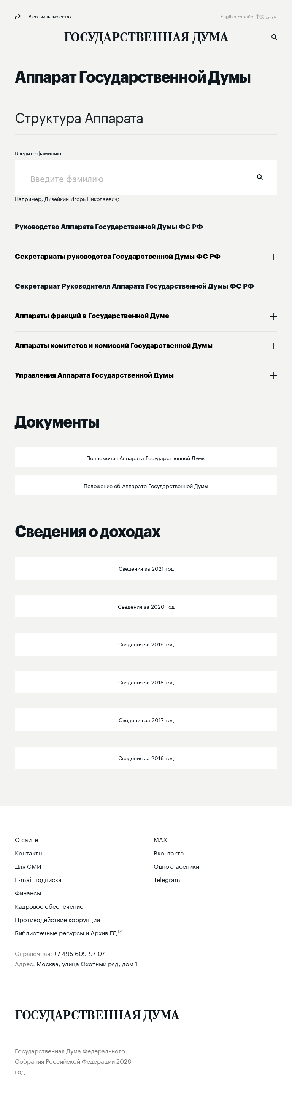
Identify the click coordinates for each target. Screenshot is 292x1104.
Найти (260, 177)
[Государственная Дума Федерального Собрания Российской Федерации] (146, 38)
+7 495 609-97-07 (79, 952)
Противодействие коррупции (57, 919)
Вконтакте (169, 852)
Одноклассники (176, 865)
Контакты (29, 852)
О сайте (26, 839)
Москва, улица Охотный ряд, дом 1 (87, 963)
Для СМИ (28, 865)
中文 (261, 15)
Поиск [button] (274, 37)
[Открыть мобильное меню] (18, 37)
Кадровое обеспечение (49, 905)
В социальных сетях (49, 15)
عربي (271, 15)
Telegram (167, 879)
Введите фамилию (38, 152)
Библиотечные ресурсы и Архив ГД (66, 932)
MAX (160, 839)
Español (246, 15)
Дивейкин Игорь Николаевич (80, 198)
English (229, 15)
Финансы (28, 892)
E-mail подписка (38, 879)
